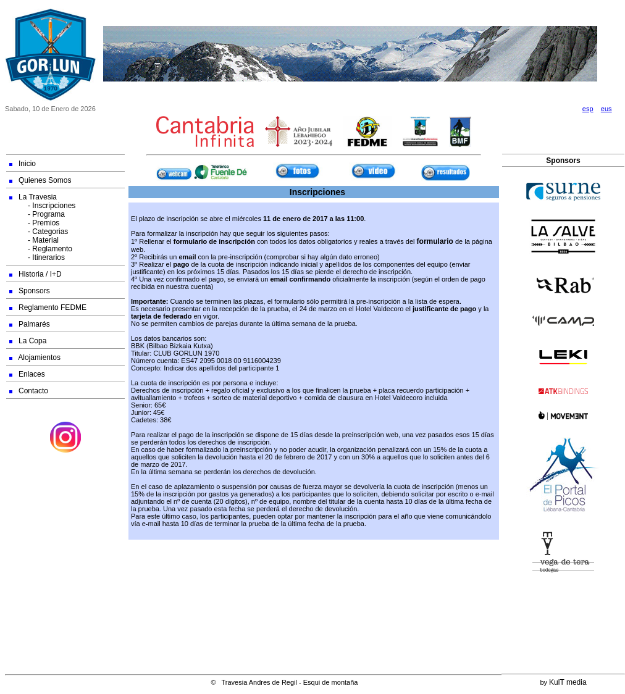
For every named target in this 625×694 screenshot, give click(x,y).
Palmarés (29, 324)
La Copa (27, 341)
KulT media (567, 682)
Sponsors (29, 290)
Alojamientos (35, 357)
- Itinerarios (37, 257)
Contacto (28, 391)
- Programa (37, 214)
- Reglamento (40, 249)
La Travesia (33, 197)
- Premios (34, 223)
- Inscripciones (42, 205)
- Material (34, 240)
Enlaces (27, 374)
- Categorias (38, 231)
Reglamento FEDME (47, 307)
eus (606, 108)
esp (588, 108)
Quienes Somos (40, 180)
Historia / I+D (35, 274)
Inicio (22, 163)
